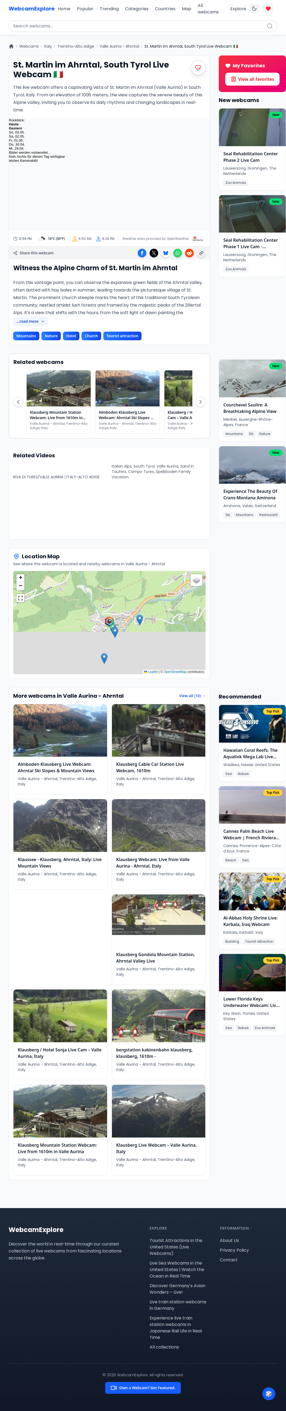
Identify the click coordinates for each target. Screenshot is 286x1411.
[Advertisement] (60, 937)
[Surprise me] (268, 1393)
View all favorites (252, 79)
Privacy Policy (234, 1250)
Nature (51, 335)
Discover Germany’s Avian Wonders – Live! (177, 1289)
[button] (109, 622)
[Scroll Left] (18, 402)
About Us (229, 1240)
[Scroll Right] (200, 402)
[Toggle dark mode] (254, 8)
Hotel (71, 335)
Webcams (29, 46)
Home (64, 9)
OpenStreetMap (175, 672)
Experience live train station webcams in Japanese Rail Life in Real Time (176, 1327)
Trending (109, 9)
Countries (165, 9)
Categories (137, 9)
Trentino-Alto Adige (75, 46)
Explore (238, 9)
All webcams (208, 8)
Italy (48, 46)
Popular (85, 9)
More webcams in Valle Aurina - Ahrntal (68, 696)
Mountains (26, 335)
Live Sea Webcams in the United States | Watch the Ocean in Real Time (177, 1269)
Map (186, 9)
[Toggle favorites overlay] (268, 8)
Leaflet (151, 672)
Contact (229, 1260)
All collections (164, 1347)
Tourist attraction (123, 335)
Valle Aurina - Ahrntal (119, 46)
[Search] (270, 26)
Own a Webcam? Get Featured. (143, 1388)
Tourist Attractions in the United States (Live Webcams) (176, 1246)
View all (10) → (192, 695)
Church (91, 335)
